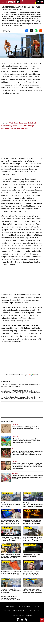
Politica (14, 461)
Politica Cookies (9, 606)
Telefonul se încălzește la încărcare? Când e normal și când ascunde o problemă (20, 385)
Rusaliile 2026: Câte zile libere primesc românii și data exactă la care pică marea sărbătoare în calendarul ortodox (27, 477)
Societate (15, 473)
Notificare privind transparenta (22, 615)
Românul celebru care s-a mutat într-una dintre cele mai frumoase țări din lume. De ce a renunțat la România (10, 521)
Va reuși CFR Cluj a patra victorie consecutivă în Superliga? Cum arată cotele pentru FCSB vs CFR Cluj (10, 598)
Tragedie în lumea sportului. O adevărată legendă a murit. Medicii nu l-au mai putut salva (33, 521)
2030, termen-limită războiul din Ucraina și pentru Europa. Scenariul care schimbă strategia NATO (32, 539)
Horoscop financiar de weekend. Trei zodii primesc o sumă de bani (11, 590)
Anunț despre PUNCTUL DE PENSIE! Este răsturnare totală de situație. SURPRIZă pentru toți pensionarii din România (21, 391)
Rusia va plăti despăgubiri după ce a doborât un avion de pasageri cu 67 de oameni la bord (32, 590)
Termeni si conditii (24, 606)
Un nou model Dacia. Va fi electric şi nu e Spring (31, 555)
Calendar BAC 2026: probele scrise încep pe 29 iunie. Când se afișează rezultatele (11, 539)
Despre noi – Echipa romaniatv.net (14, 610)
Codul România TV (35, 610)
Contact (37, 606)
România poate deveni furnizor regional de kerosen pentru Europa (10, 504)
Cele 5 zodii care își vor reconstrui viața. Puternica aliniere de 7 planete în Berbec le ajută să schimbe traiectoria (26, 440)
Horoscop (15, 424)
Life (13, 449)
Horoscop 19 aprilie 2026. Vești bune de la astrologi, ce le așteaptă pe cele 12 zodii (25, 427)
